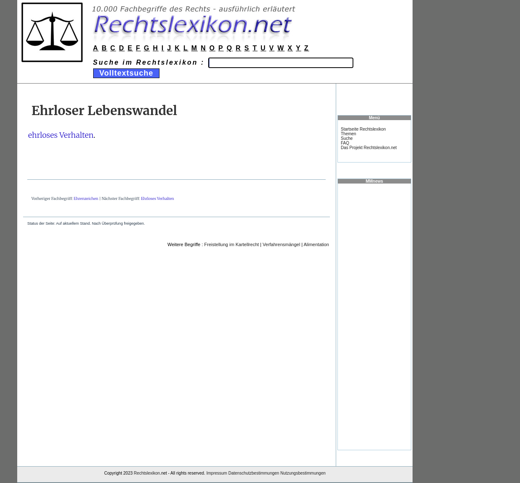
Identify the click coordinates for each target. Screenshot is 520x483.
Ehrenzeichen (86, 198)
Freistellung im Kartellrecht (231, 244)
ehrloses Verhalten (61, 135)
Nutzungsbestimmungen (303, 473)
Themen (348, 133)
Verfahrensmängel (281, 244)
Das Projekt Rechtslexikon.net (369, 147)
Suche (347, 138)
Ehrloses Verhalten (157, 198)
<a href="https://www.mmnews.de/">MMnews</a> (374, 316)
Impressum (216, 473)
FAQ (345, 143)
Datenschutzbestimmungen (253, 473)
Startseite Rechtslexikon (363, 129)
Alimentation (316, 244)
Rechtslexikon (147, 473)
